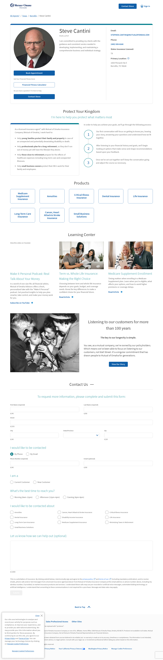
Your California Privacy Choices (70, 649)
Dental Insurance (109, 193)
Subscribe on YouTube (20, 303)
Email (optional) (89, 459)
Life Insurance (138, 193)
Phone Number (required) (19, 459)
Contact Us (78, 384)
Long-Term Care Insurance (20, 213)
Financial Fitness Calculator (30, 84)
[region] (23, 635)
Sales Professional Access (57, 621)
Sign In (145, 5)
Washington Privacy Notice (98, 649)
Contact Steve (127, 6)
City (11, 431)
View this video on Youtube (20, 243)
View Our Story (117, 364)
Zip (105, 431)
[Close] (39, 615)
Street (12, 418)
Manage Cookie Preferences (121, 649)
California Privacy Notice (46, 649)
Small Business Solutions (79, 213)
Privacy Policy (10, 638)
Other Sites (77, 621)
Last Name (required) (91, 405)
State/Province (68, 431)
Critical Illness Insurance (79, 194)
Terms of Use (24, 638)
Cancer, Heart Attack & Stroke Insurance (50, 214)
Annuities (48, 193)
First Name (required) (17, 405)
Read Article (64, 297)
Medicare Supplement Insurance (19, 195)
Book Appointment (34, 73)
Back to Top (80, 607)
